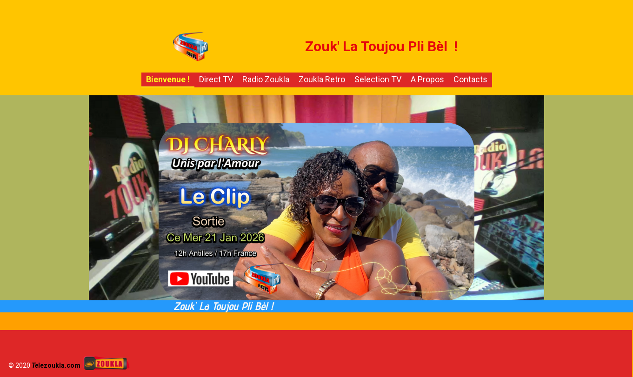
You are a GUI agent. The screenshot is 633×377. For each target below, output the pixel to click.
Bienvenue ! (168, 79)
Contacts (470, 79)
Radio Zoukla (265, 79)
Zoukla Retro (322, 79)
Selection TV (377, 79)
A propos (427, 79)
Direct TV (216, 79)
